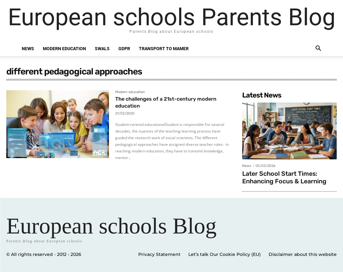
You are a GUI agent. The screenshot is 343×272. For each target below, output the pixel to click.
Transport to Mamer (164, 48)
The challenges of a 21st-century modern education (171, 102)
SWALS (102, 48)
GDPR (124, 48)
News (28, 48)
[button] (318, 49)
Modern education (64, 48)
